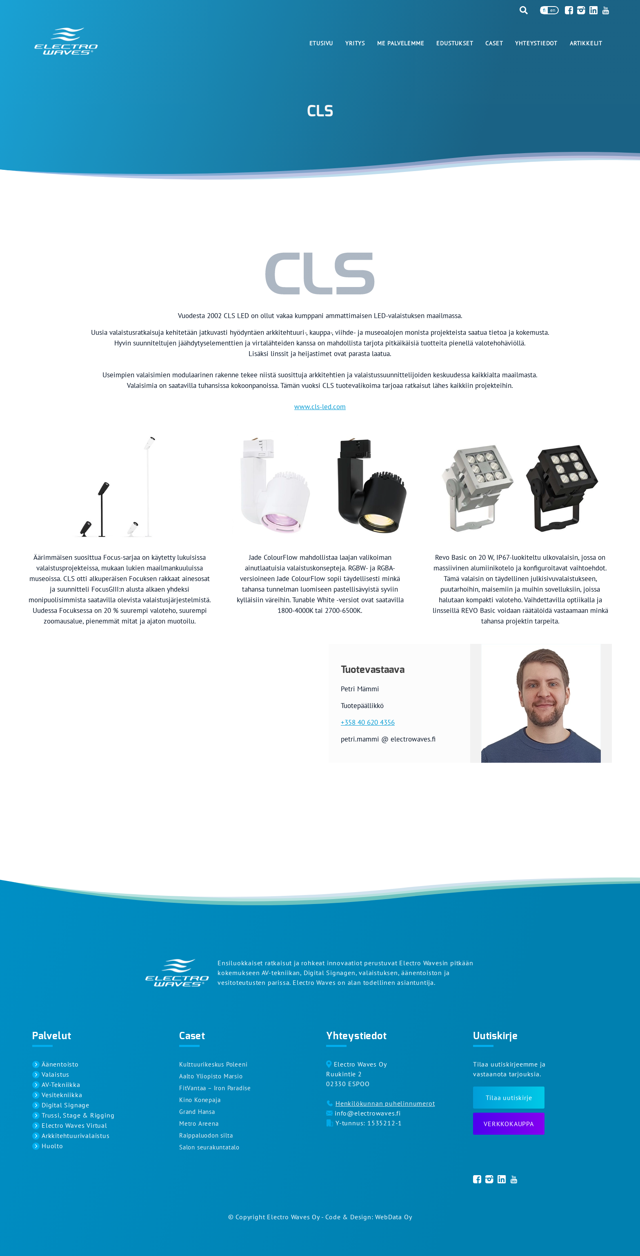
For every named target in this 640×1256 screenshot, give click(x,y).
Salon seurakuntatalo (209, 1147)
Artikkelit (586, 43)
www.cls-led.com (320, 406)
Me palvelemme (400, 43)
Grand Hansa (197, 1112)
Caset (494, 43)
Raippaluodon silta (206, 1135)
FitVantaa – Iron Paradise (215, 1088)
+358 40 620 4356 (368, 722)
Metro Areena (199, 1123)
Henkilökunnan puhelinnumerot (385, 1103)
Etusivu (321, 43)
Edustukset (454, 43)
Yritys (355, 43)
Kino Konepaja (199, 1100)
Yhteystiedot (536, 43)
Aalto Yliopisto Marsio (211, 1076)
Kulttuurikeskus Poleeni (213, 1064)
